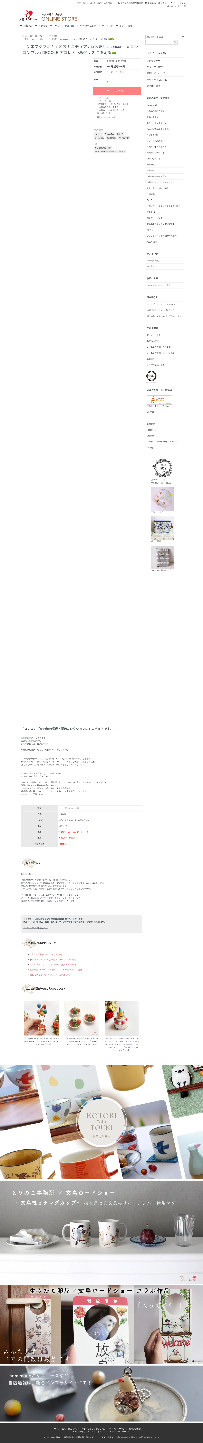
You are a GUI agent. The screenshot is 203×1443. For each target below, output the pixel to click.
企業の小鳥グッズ (38, 964)
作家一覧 (151, 164)
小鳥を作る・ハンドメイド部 (159, 182)
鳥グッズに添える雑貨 (61, 974)
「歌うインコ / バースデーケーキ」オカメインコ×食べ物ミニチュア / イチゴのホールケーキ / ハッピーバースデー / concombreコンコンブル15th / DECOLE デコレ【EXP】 (122, 1044)
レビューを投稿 (104, 101)
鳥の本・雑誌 (153, 86)
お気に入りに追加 (106, 117)
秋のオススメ (36, 959)
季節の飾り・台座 (73, 969)
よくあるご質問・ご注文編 (158, 347)
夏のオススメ (153, 117)
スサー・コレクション (157, 123)
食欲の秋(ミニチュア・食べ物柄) (61, 959)
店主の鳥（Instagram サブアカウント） (164, 316)
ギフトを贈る (124, 25)
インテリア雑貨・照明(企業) (63, 964)
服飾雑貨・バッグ (156, 73)
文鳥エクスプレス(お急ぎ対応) (160, 224)
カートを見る (177, 3)
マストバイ (152, 212)
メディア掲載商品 (155, 141)
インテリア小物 (51, 36)
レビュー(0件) (103, 98)
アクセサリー (43, 25)
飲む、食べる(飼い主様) (157, 188)
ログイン (163, 3)
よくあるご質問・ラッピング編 (160, 353)
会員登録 (150, 3)
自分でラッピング (38, 974)
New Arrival (152, 105)
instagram (151, 424)
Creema (150, 436)
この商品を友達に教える (108, 107)
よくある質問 (96, 3)
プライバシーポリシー (117, 1429)
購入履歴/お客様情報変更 (130, 3)
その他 (150, 448)
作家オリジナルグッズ (157, 153)
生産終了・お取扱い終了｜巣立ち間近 (163, 206)
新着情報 (151, 359)
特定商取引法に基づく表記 (93, 1429)
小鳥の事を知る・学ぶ (157, 176)
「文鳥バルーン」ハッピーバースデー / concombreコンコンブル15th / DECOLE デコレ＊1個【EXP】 (41, 1041)
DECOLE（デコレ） (52, 969)
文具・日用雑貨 (64, 25)
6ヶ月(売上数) (153, 260)
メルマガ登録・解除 (156, 365)
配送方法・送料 (154, 335)
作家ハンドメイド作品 (157, 147)
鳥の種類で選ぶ (86, 25)
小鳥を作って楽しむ (157, 79)
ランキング (105, 25)
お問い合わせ (82, 3)
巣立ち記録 (152, 242)
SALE (149, 200)
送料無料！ (152, 194)
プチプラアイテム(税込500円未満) (162, 236)
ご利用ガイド (110, 3)
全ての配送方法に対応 (69, 808)
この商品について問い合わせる (110, 110)
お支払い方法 (153, 341)
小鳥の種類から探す (156, 111)
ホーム (24, 36)
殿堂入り (151, 230)
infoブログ (151, 412)
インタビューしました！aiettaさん (162, 304)
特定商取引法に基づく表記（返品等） (113, 104)
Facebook (151, 430)
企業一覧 (33, 969)
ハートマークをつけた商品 (158, 285)
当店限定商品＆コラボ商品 (158, 129)
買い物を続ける (104, 113)
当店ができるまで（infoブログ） (161, 310)
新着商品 (26, 25)
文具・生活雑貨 (36, 36)
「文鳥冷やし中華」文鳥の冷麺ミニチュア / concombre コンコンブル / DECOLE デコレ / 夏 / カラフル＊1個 (81, 1041)
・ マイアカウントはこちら (35, 928)
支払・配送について (71, 1429)
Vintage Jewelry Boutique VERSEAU (163, 442)
